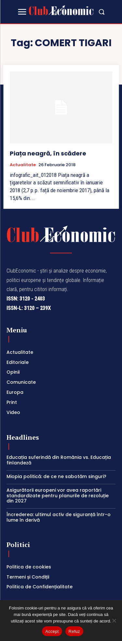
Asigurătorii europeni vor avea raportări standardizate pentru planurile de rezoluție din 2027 (58, 495)
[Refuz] (114, 620)
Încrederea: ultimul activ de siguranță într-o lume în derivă (59, 517)
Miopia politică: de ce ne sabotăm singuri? (56, 476)
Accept (52, 631)
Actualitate (23, 164)
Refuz (74, 631)
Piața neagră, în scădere (48, 153)
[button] (101, 12)
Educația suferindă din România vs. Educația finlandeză (59, 460)
